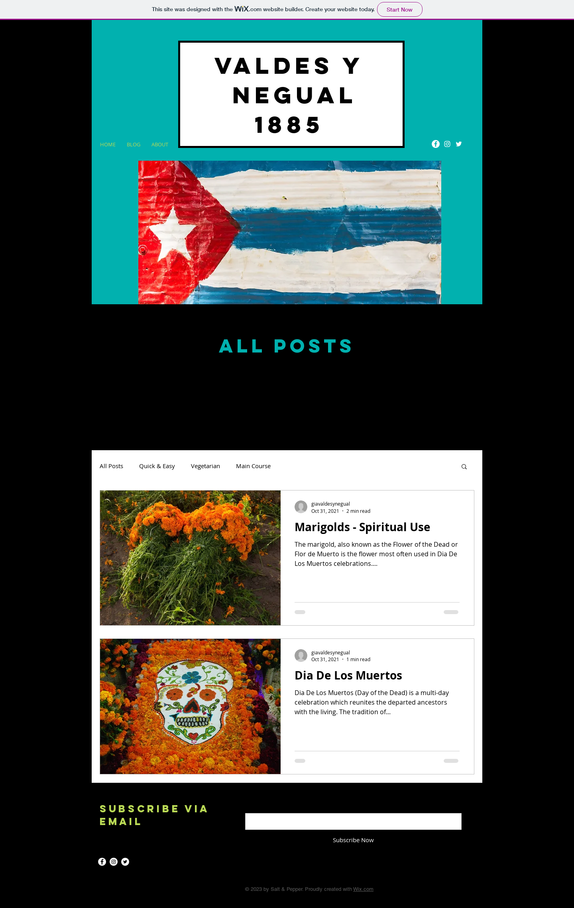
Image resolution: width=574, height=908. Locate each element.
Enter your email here (275, 807)
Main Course (253, 466)
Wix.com (363, 889)
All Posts (111, 466)
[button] (464, 467)
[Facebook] (436, 144)
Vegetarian (205, 466)
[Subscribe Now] (353, 840)
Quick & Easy (157, 466)
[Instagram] (447, 144)
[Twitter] (459, 144)
